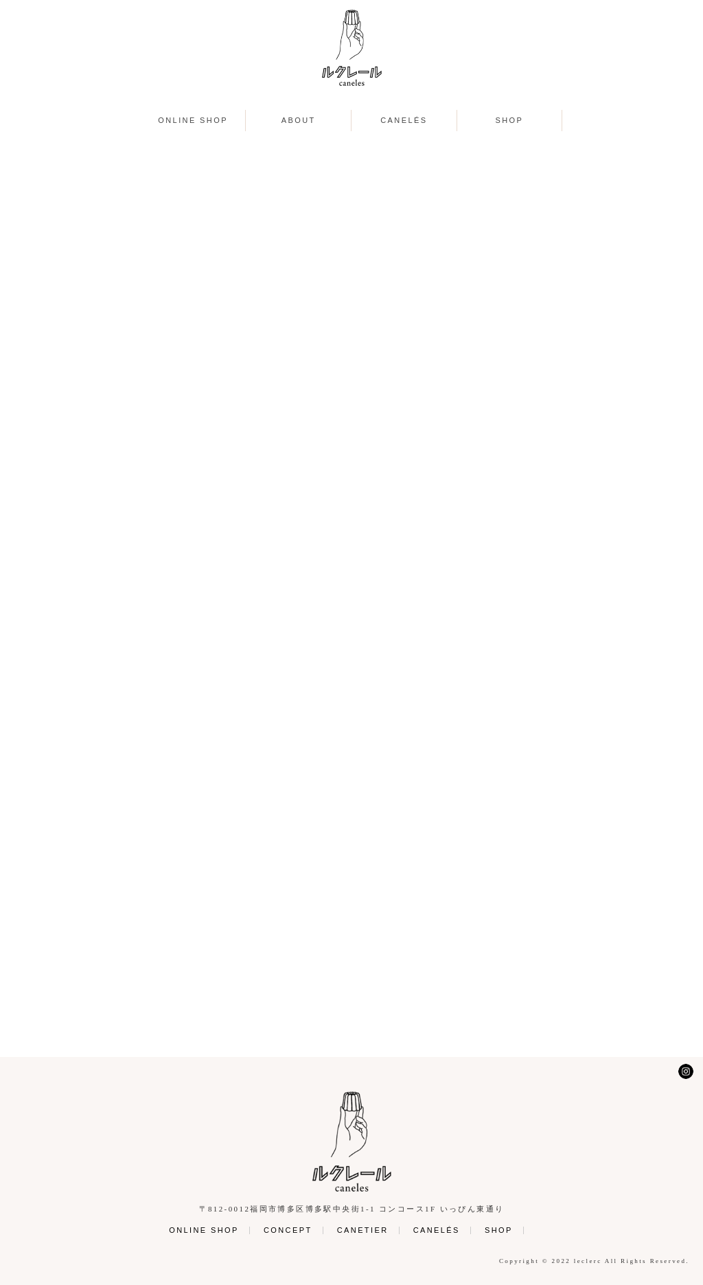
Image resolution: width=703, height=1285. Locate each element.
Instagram (685, 1071)
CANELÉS (403, 120)
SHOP (510, 120)
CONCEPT (288, 1230)
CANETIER (363, 1230)
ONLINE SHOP (193, 120)
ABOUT (298, 120)
